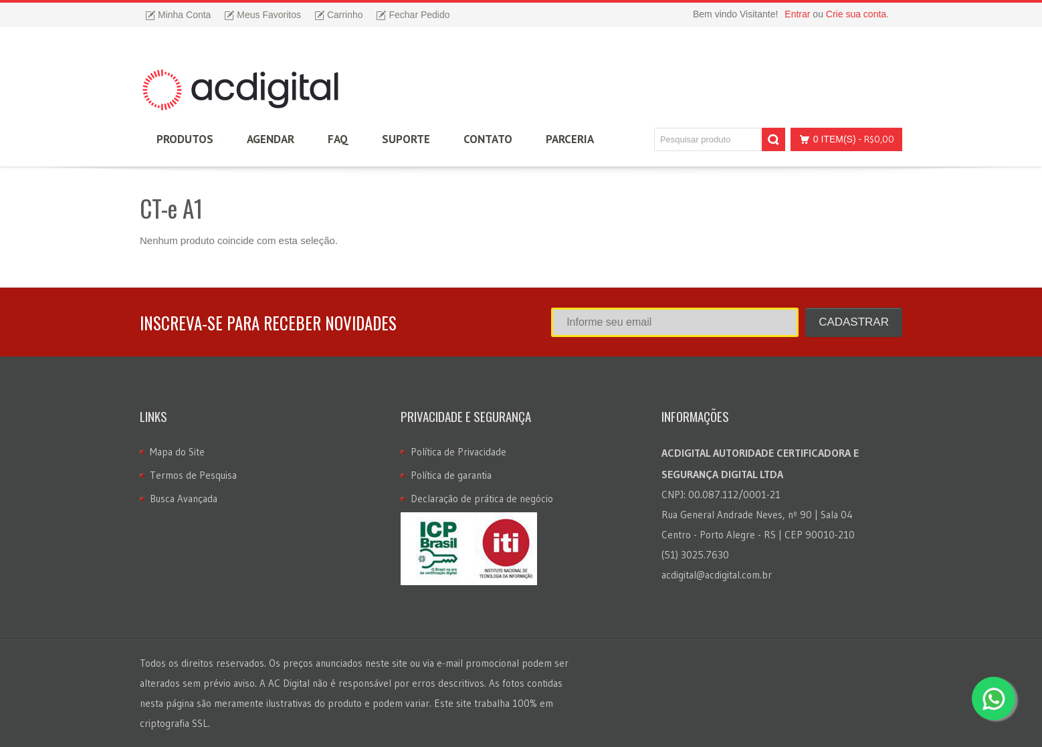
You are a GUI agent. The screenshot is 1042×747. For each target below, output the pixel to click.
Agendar (270, 139)
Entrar (797, 14)
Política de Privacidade (458, 451)
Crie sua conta (856, 14)
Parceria (570, 139)
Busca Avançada (183, 498)
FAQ (338, 139)
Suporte (406, 139)
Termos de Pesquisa (193, 475)
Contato (487, 139)
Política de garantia (451, 475)
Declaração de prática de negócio (482, 498)
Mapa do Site (177, 451)
